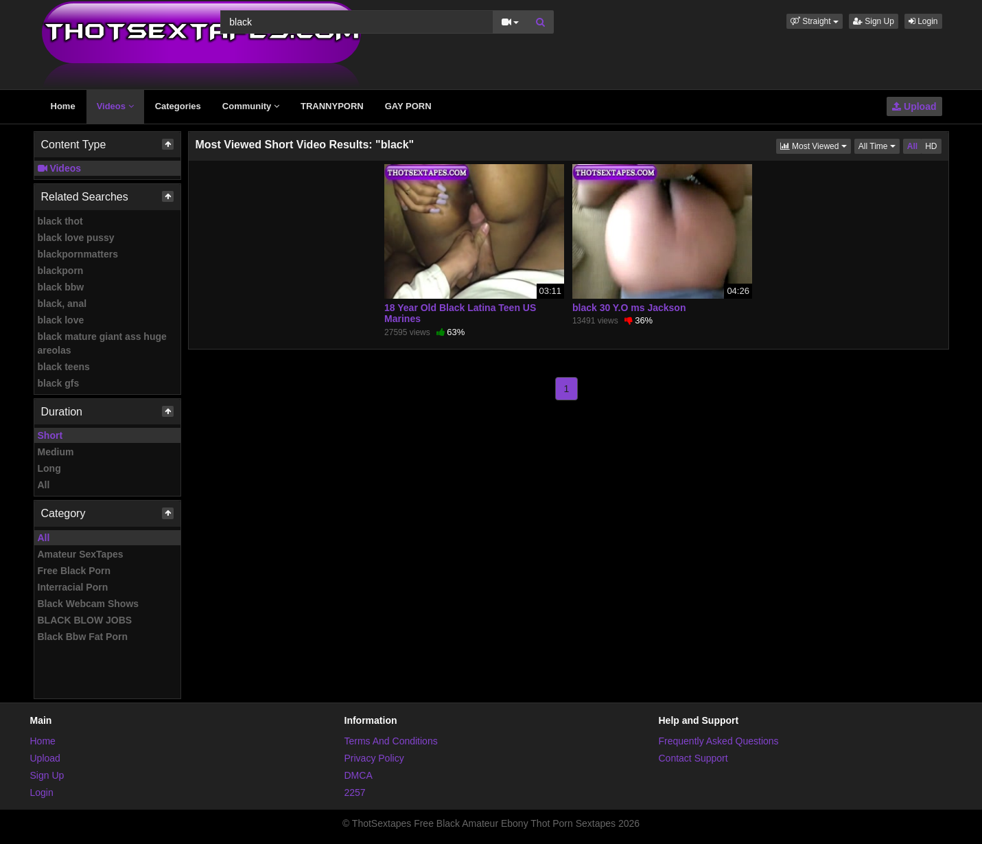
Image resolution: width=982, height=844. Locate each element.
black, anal (62, 303)
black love (61, 320)
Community (250, 106)
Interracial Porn (73, 587)
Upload (914, 106)
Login (923, 21)
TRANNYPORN (332, 106)
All (44, 484)
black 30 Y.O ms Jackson (629, 307)
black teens (64, 366)
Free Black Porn (74, 570)
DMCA (358, 775)
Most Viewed (815, 145)
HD (931, 146)
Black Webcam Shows (88, 603)
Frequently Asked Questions (719, 740)
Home (63, 106)
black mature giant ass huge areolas (102, 343)
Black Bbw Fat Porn (83, 636)
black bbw (61, 287)
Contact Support (693, 758)
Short (50, 435)
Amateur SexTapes (81, 554)
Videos (115, 106)
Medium (56, 451)
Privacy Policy (374, 758)
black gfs (59, 383)
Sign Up (873, 21)
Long (49, 468)
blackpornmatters (78, 254)
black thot (60, 221)
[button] (814, 21)
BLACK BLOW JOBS (85, 620)
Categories (178, 106)
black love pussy (76, 237)
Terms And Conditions (391, 740)
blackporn (61, 270)
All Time (879, 145)
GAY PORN (408, 106)
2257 (355, 792)
